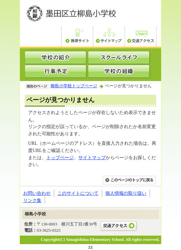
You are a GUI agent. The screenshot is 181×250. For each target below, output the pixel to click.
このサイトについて (77, 193)
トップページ (60, 157)
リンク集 (32, 200)
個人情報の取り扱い (125, 193)
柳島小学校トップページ (74, 86)
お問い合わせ (37, 193)
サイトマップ (92, 157)
